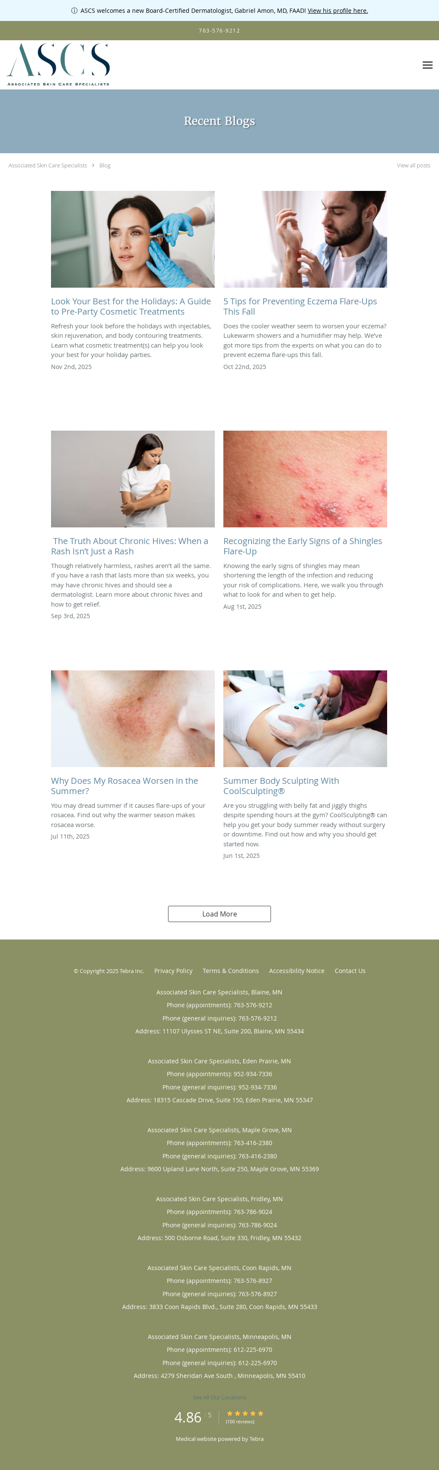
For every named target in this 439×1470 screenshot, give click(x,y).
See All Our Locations (220, 1397)
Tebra (257, 1439)
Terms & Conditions (231, 971)
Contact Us (350, 971)
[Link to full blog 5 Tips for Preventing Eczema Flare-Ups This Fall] (305, 256)
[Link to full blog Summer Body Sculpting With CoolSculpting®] (305, 735)
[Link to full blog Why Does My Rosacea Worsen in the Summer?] (133, 735)
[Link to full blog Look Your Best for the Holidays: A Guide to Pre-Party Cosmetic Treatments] (133, 256)
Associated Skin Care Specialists (48, 165)
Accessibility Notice (297, 971)
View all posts (413, 165)
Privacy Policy (173, 971)
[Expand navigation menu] (427, 65)
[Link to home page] (57, 65)
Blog (105, 165)
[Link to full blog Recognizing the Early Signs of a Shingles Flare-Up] (305, 496)
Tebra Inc (131, 971)
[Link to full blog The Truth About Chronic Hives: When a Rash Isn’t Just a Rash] (133, 496)
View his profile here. (338, 10)
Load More (219, 914)
